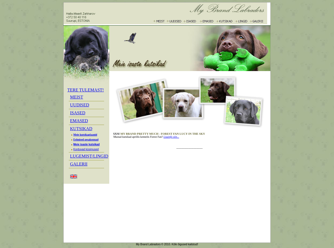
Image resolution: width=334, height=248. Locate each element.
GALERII (79, 164)
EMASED (79, 120)
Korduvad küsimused (84, 149)
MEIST (76, 97)
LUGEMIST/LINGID (89, 156)
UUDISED (79, 105)
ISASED (77, 113)
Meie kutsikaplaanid (83, 134)
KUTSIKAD (81, 128)
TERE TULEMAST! (85, 90)
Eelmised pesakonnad (84, 139)
